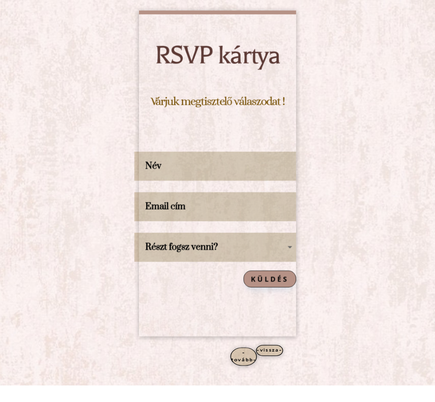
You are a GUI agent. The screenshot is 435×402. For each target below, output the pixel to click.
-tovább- (243, 356)
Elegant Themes (76, 394)
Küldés (270, 280)
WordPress (124, 394)
